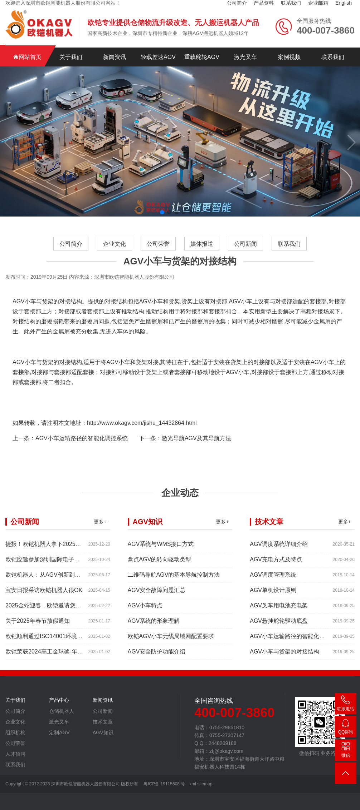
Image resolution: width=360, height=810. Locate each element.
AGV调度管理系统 (273, 587)
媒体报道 (201, 256)
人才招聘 (15, 766)
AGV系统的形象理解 (154, 633)
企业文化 (114, 256)
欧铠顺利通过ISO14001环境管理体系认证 (58, 649)
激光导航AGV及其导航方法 (196, 451)
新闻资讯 (114, 57)
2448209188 (345, 728)
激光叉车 (245, 57)
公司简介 (70, 256)
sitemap (204, 783)
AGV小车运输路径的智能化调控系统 (81, 451)
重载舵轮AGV (201, 57)
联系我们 (332, 57)
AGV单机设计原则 (273, 603)
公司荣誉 (158, 256)
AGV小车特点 (145, 618)
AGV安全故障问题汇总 (157, 603)
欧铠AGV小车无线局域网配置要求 (171, 649)
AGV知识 (103, 744)
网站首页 (27, 57)
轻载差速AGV (158, 57)
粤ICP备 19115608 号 (163, 783)
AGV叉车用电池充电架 (279, 618)
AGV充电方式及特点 (276, 572)
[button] (162, 212)
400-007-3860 (345, 704)
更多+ (100, 534)
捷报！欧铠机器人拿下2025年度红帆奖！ (57, 556)
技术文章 (103, 734)
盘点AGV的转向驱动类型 (159, 572)
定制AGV (59, 744)
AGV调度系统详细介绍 (279, 556)
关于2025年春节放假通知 (37, 633)
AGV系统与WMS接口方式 (161, 556)
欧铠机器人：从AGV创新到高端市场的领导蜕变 (65, 587)
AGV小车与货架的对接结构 (284, 664)
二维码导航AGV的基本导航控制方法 (174, 587)
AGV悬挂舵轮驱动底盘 (279, 633)
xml (192, 783)
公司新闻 (245, 256)
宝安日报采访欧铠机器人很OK (43, 603)
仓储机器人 (61, 723)
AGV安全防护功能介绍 (157, 664)
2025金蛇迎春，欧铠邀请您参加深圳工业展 (60, 618)
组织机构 (15, 744)
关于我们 (70, 57)
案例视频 (289, 57)
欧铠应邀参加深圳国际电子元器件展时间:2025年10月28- (77, 572)
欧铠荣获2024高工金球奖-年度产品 (49, 664)
